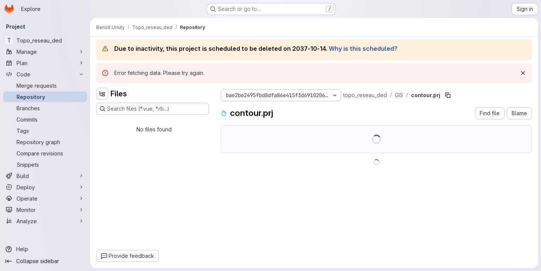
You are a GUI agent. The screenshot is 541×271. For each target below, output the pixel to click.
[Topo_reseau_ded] (45, 40)
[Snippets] (45, 164)
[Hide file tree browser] (102, 94)
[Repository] (45, 96)
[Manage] (45, 51)
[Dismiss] (522, 73)
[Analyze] (45, 221)
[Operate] (45, 198)
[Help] (45, 249)
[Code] (45, 74)
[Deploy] (45, 187)
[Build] (45, 176)
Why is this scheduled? (363, 48)
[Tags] (45, 130)
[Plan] (45, 63)
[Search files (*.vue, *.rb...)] (152, 109)
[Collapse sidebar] (45, 261)
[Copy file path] (448, 95)
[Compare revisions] (45, 153)
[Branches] (45, 108)
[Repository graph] (45, 142)
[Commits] (45, 119)
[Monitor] (45, 209)
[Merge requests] (45, 85)
